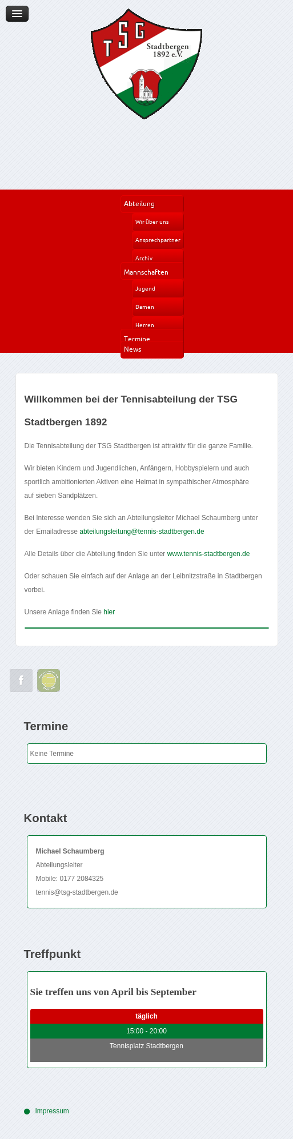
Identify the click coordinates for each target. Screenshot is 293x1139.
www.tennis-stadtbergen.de (208, 554)
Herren (144, 325)
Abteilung (139, 203)
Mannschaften (146, 272)
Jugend (145, 288)
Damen (144, 307)
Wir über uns (151, 222)
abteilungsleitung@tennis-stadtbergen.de (141, 532)
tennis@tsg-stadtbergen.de (77, 892)
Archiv (143, 258)
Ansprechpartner (157, 240)
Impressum (52, 1111)
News (132, 349)
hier (109, 612)
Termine (137, 339)
